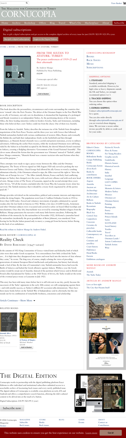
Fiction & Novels (112, 147)
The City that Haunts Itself (98, 287)
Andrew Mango (111, 281)
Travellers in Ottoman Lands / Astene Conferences (113, 238)
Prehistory (109, 213)
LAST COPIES (111, 182)
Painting (108, 204)
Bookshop (29, 22)
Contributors (103, 425)
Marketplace (91, 22)
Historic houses (111, 163)
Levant (108, 185)
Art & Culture (93, 197)
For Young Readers (113, 153)
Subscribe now (12, 408)
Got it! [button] (111, 433)
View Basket (116, 3)
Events (81, 422)
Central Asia (92, 215)
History (108, 169)
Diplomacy (91, 250)
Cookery (90, 237)
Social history (110, 226)
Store (3, 47)
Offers (42, 22)
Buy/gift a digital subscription (16, 39)
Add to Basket (43, 94)
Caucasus (91, 222)
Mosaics (108, 194)
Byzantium (91, 206)
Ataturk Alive (5, 333)
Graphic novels (111, 157)
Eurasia (90, 256)
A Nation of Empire (27, 340)
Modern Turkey (111, 191)
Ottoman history (112, 201)
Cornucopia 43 (27, 235)
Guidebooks (110, 160)
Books (12, 47)
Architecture (92, 193)
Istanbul (108, 176)
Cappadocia (92, 219)
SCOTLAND (110, 223)
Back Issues (93, 60)
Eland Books (92, 253)
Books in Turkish (94, 203)
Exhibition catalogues (96, 259)
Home (5, 22)
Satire (107, 220)
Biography (91, 209)
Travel (62, 22)
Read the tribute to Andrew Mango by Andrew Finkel (23, 229)
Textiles (108, 229)
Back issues (24, 425)
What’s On (75, 22)
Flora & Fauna (111, 150)
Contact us (102, 422)
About (105, 22)
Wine (107, 248)
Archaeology (92, 190)
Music (90, 63)
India (107, 172)
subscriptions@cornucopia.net (109, 111)
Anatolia (90, 184)
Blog (52, 22)
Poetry (107, 210)
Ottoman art (110, 198)
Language (109, 179)
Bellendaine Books (94, 156)
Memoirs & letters (113, 188)
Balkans (90, 200)
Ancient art (91, 187)
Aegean (90, 181)
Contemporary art (94, 234)
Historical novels (112, 166)
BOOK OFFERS (94, 178)
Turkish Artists (111, 244)
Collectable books (94, 231)
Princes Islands (111, 217)
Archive (16, 22)
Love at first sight (94, 284)
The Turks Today (94, 275)
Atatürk (90, 272)
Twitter (3, 426)
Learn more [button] (91, 432)
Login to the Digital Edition (45, 39)
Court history (92, 246)
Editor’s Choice (93, 147)
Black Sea (91, 212)
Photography (110, 207)
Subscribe (119, 22)
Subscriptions (95, 67)
